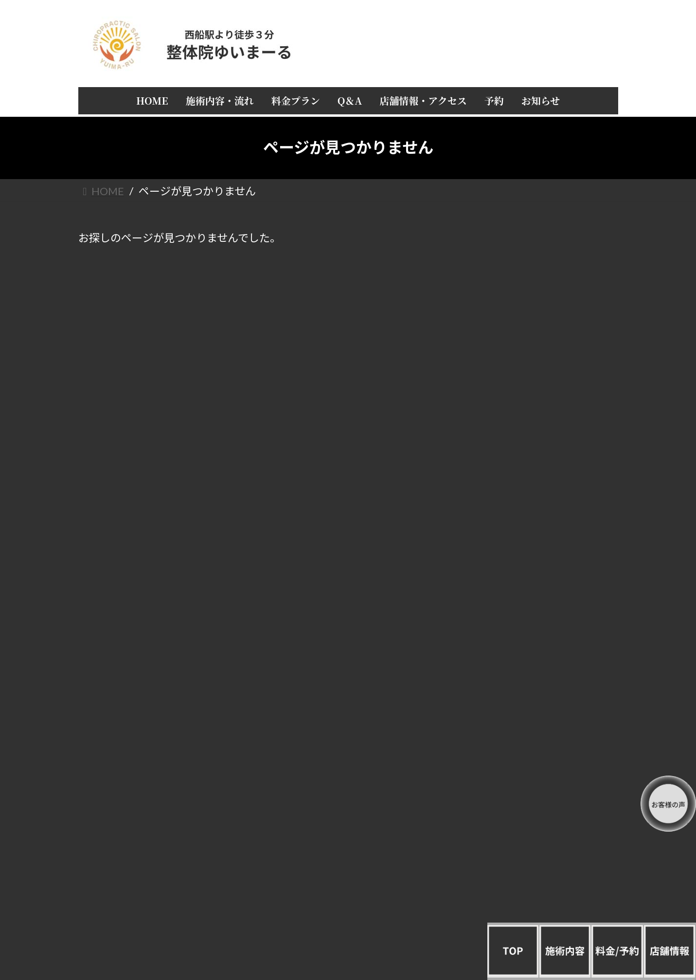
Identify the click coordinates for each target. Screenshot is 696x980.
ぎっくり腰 (546, 665)
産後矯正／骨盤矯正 (546, 774)
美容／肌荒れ (546, 794)
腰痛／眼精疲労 (547, 626)
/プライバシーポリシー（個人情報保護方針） (147, 887)
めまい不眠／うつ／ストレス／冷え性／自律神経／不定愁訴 (547, 750)
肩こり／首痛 (546, 586)
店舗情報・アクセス (546, 369)
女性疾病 (546, 725)
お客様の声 (547, 419)
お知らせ (546, 458)
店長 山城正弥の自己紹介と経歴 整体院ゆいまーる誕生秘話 (547, 394)
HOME (546, 291)
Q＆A (546, 349)
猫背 (546, 646)
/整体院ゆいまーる (112, 895)
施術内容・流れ (547, 310)
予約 (546, 439)
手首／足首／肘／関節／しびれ (546, 705)
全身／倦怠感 (546, 685)
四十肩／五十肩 (547, 606)
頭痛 (546, 567)
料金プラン (547, 330)
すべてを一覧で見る (547, 547)
